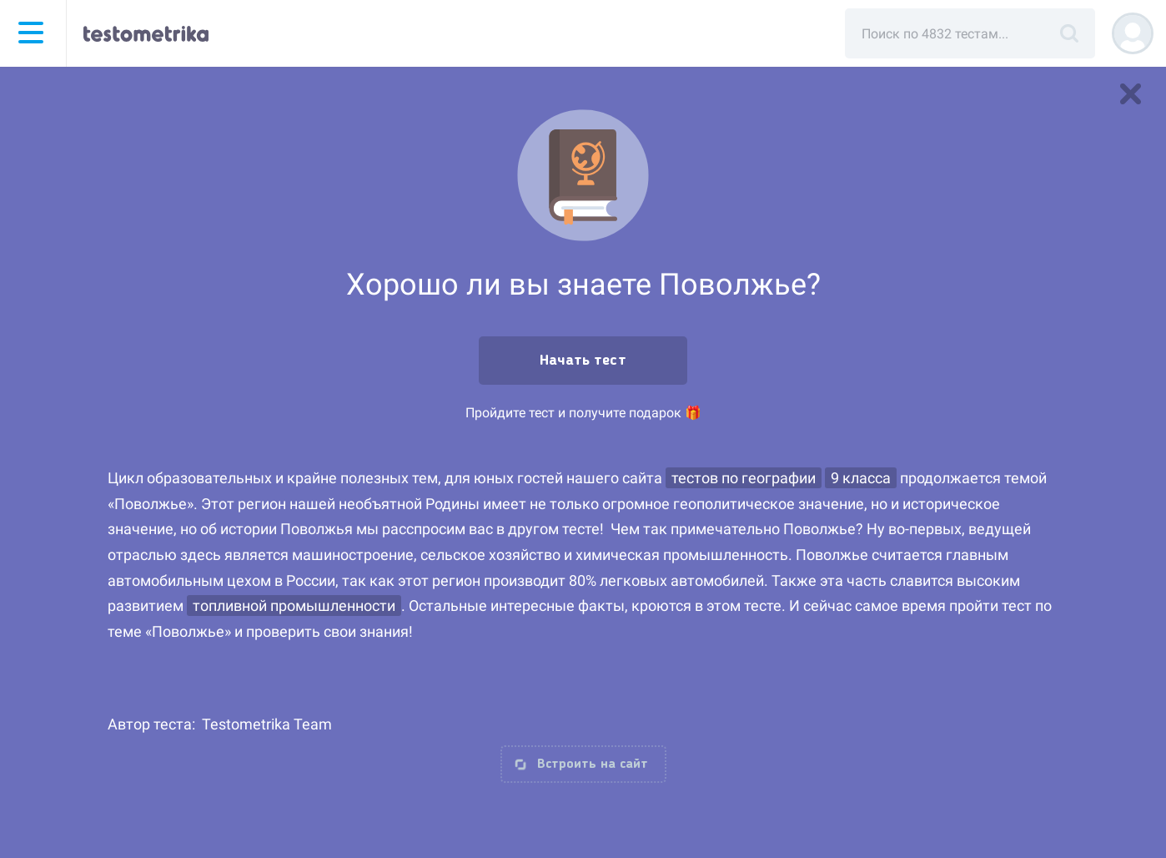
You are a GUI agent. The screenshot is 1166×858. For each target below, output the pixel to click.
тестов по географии (743, 478)
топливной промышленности (294, 605)
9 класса (861, 478)
